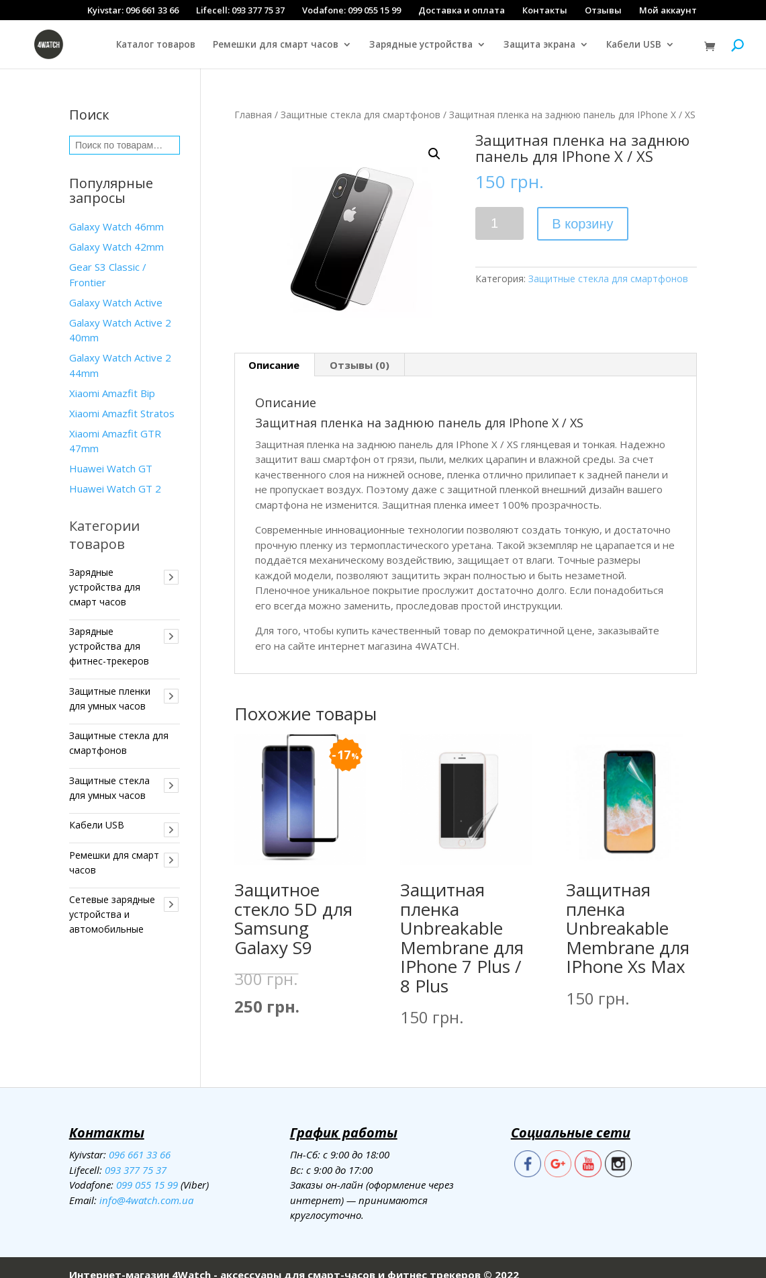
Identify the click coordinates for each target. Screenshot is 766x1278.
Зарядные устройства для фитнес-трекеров (109, 631)
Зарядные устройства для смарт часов (104, 572)
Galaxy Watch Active (115, 287)
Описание (273, 350)
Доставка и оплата (461, 10)
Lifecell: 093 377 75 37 (240, 10)
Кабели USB (633, 45)
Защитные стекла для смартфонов (360, 99)
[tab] (274, 350)
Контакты (544, 10)
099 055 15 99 (147, 1170)
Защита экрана (539, 45)
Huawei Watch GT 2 (115, 473)
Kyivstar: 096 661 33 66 (133, 10)
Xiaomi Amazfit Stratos (122, 398)
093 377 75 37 (135, 1155)
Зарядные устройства (421, 45)
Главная (253, 99)
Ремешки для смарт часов (275, 45)
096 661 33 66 (140, 1139)
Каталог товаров (155, 45)
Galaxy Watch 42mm (116, 232)
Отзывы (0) (359, 350)
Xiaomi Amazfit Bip (112, 378)
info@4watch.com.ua (146, 1185)
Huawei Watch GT (110, 453)
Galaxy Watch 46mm (116, 211)
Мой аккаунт (668, 10)
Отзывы (603, 10)
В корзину (582, 209)
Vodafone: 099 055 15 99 (351, 10)
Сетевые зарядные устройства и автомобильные (112, 899)
